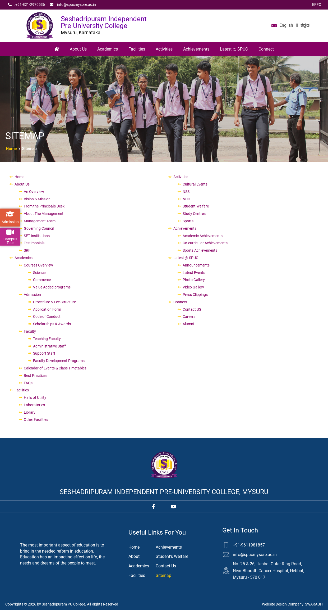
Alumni (188, 324)
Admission (32, 294)
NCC (186, 199)
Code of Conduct (47, 316)
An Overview (34, 191)
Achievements (196, 49)
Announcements (196, 265)
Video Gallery (193, 287)
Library (29, 412)
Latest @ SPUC (234, 49)
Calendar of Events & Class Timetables (55, 368)
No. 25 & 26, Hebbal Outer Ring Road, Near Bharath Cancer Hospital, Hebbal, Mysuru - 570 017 (268, 570)
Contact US (192, 309)
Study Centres (194, 213)
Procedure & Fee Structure (54, 302)
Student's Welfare (172, 556)
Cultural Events (195, 184)
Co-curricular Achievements (205, 243)
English (286, 25)
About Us (78, 49)
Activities (164, 49)
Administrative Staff (49, 346)
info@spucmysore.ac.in (73, 4)
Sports (188, 221)
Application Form (47, 309)
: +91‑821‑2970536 (26, 4)
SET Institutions (37, 236)
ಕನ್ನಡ (305, 25)
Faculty (30, 331)
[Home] (56, 49)
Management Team (40, 221)
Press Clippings (195, 294)
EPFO (316, 4)
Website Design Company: (292, 604)
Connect (266, 49)
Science (39, 272)
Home (11, 148)
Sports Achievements (200, 250)
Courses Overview (38, 265)
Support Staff (44, 353)
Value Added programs (52, 287)
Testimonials (34, 243)
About (134, 556)
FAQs (28, 383)
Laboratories (34, 405)
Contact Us (166, 565)
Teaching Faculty (47, 339)
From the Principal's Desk (44, 206)
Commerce (42, 280)
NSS (186, 191)
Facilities (136, 49)
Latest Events (194, 272)
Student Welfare (196, 206)
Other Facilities (36, 419)
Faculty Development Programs (59, 361)
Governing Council (39, 228)
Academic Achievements (203, 236)
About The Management (43, 213)
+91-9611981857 (249, 545)
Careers (189, 316)
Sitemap (163, 575)
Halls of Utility (35, 397)
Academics (107, 49)
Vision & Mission (37, 199)
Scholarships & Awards (52, 324)
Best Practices (35, 375)
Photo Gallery (194, 280)
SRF (27, 250)
